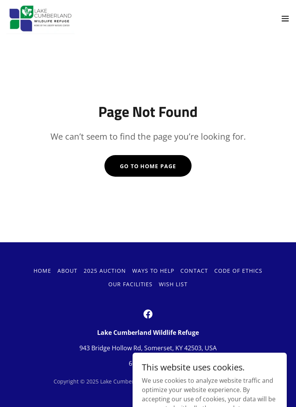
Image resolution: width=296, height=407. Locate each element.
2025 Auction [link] (105, 270)
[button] (285, 18)
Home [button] (42, 270)
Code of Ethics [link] (238, 270)
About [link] (67, 270)
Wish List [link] (173, 284)
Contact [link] (194, 270)
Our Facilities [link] (130, 284)
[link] (40, 18)
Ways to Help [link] (153, 270)
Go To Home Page (148, 166)
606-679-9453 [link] (148, 363)
